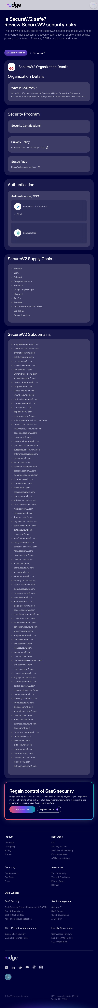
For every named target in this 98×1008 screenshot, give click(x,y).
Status (8, 854)
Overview (9, 842)
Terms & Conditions (60, 877)
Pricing (8, 850)
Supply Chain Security (15, 934)
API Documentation (60, 858)
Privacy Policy (58, 881)
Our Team (9, 877)
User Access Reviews (61, 934)
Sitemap (55, 885)
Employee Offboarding (62, 938)
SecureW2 (39, 53)
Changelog (10, 846)
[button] (93, 5)
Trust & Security (58, 873)
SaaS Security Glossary (62, 850)
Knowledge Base (59, 854)
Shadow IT (56, 907)
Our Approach (11, 873)
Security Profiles (59, 846)
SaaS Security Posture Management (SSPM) (26, 907)
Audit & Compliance (14, 911)
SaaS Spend (57, 911)
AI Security (56, 919)
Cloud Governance (60, 915)
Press (7, 881)
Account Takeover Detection (18, 919)
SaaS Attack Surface (14, 915)
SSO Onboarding (59, 941)
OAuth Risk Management (16, 938)
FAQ (53, 842)
